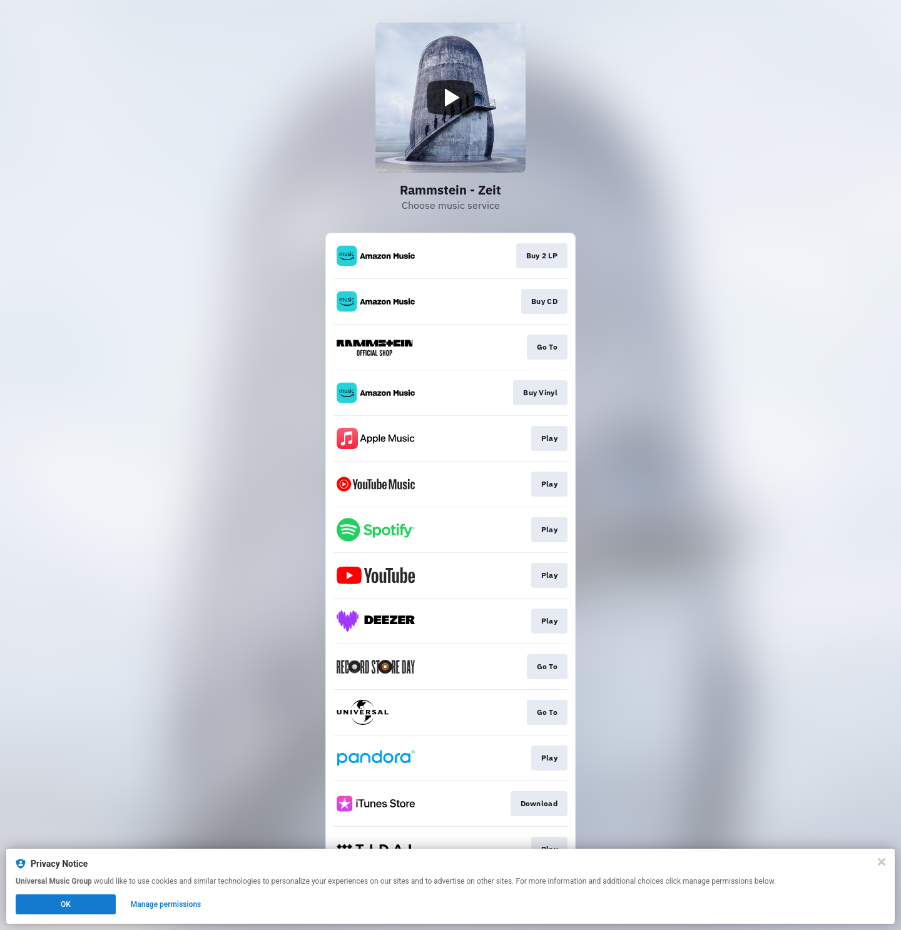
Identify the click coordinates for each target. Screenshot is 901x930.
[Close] (882, 862)
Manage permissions (166, 904)
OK (66, 904)
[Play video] (450, 97)
